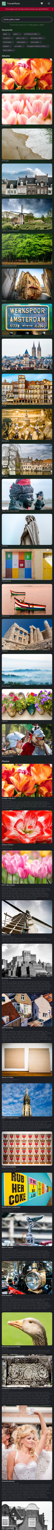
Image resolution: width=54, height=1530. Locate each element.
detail (6, 34)
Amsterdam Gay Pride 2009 (10, 1483)
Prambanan (5, 1390)
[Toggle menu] (49, 3)
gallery (17, 34)
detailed (7, 46)
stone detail (36, 42)
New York (5, 980)
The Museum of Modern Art (10, 1079)
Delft (3, 1030)
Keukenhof (5, 847)
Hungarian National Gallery (38, 46)
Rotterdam (5, 1349)
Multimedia (8, 42)
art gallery (8, 38)
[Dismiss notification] (52, 9)
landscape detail (37, 38)
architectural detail (32, 34)
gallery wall (21, 38)
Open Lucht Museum (9, 937)
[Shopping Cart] (42, 4)
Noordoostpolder (7, 800)
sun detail (19, 46)
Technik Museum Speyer (10, 1249)
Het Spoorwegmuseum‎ (9, 1297)
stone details (8, 50)
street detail (22, 42)
